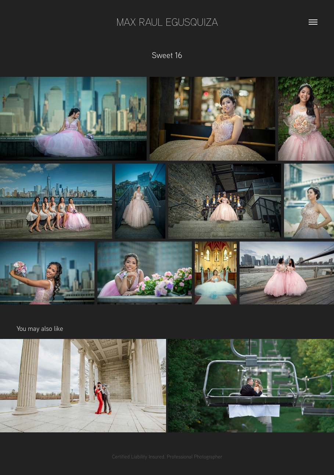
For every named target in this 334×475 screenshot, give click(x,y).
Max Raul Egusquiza (167, 21)
